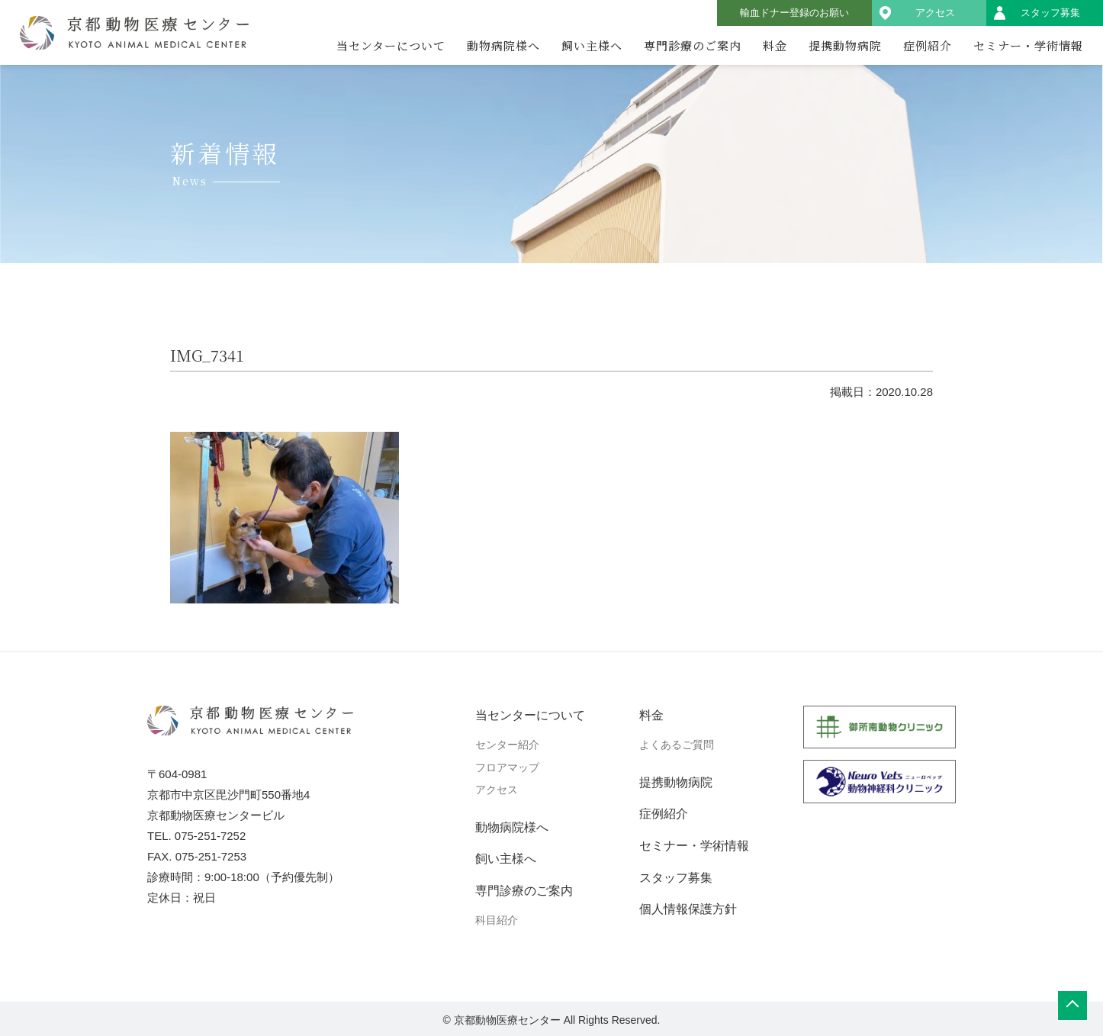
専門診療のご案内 (692, 45)
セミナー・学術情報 (1028, 45)
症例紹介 (927, 45)
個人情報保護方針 (688, 908)
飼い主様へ (591, 45)
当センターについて (390, 45)
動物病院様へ (503, 45)
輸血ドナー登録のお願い (794, 12)
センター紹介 (507, 744)
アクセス (935, 12)
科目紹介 (496, 920)
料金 (775, 45)
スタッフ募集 (1050, 12)
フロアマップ (507, 767)
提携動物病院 (845, 45)
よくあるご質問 (676, 744)
